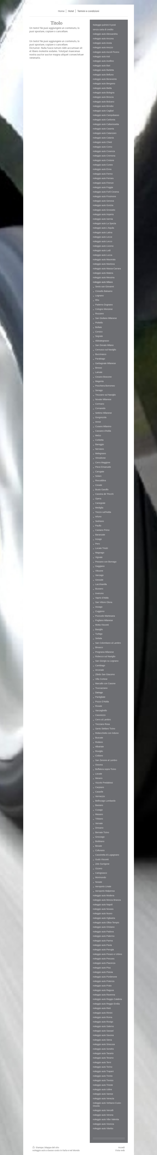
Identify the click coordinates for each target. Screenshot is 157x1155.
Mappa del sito (52, 1147)
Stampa (38, 1147)
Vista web (120, 1150)
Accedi (121, 1147)
